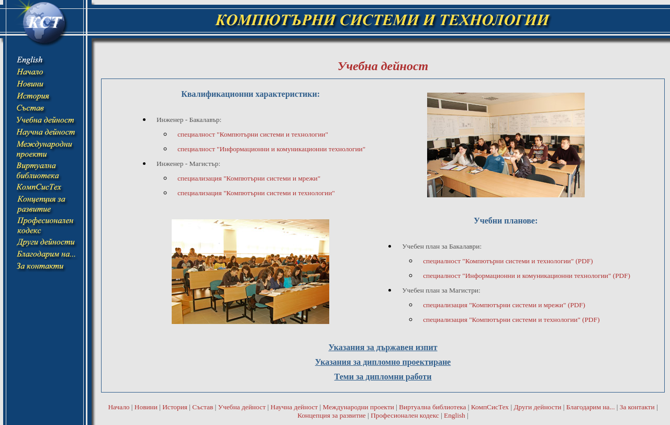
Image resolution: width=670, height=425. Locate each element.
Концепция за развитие (331, 415)
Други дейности (537, 407)
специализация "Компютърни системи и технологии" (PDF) (511, 319)
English (454, 415)
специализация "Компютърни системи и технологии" (256, 193)
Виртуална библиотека (432, 407)
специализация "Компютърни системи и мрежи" (248, 178)
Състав (202, 407)
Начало (118, 407)
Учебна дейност (242, 407)
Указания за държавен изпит (382, 347)
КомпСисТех (490, 407)
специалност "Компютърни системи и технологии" (252, 134)
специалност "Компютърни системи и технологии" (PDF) (508, 261)
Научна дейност (294, 407)
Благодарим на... (590, 407)
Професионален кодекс (405, 415)
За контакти (637, 407)
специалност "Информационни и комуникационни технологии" (271, 149)
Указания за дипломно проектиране (383, 361)
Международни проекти (358, 407)
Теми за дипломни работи (383, 376)
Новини (146, 407)
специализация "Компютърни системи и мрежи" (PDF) (504, 305)
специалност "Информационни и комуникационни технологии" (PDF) (526, 275)
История (174, 407)
